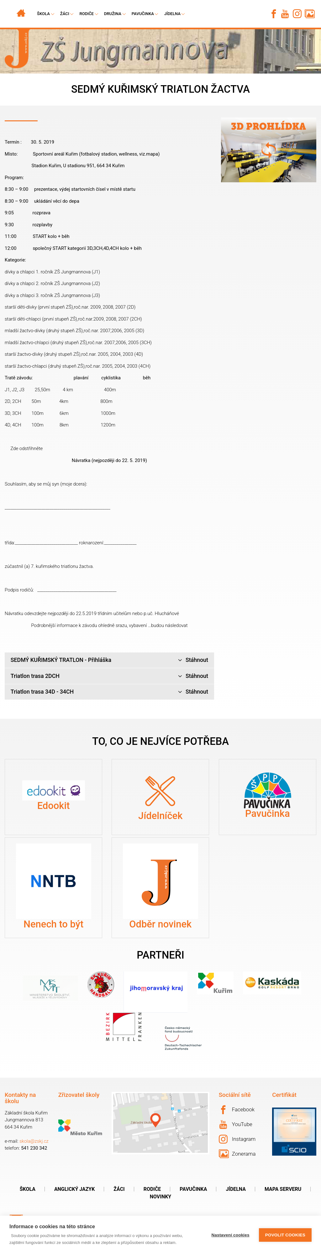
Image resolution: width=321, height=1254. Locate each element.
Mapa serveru (283, 1189)
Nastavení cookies (231, 1235)
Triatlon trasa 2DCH (109, 676)
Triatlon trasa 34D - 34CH (109, 692)
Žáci (118, 1189)
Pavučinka (143, 13)
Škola (27, 1189)
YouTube (235, 1124)
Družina (112, 13)
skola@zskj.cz (34, 1141)
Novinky (160, 1197)
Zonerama (237, 1153)
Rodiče (86, 13)
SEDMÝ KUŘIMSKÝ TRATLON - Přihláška (109, 660)
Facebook (237, 1109)
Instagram (237, 1139)
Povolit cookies (285, 1235)
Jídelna (172, 13)
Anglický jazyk (74, 1189)
